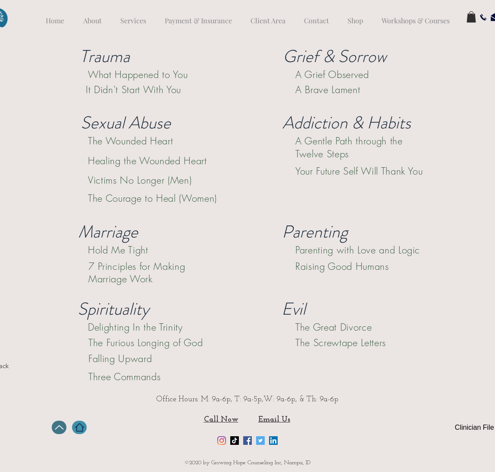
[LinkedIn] (273, 440)
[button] (471, 16)
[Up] (59, 427)
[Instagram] (221, 440)
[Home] (79, 427)
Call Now (221, 420)
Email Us (274, 420)
